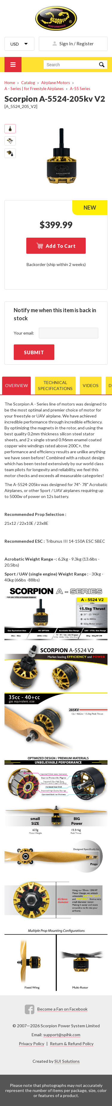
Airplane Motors (55, 82)
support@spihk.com (61, 1034)
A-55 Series (80, 88)
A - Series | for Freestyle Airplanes (34, 88)
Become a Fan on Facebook (62, 1008)
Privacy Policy (31, 1043)
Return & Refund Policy (71, 1043)
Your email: (24, 332)
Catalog (28, 82)
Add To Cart (61, 246)
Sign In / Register (76, 43)
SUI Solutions (67, 1061)
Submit (34, 352)
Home (9, 82)
